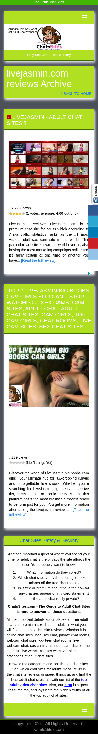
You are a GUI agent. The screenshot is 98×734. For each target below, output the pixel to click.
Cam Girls (56, 314)
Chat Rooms (58, 320)
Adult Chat (41, 308)
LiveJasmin (28, 117)
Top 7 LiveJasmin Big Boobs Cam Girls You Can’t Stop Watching (48, 296)
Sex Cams (55, 302)
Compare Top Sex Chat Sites (25, 28)
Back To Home (76, 94)
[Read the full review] (38, 260)
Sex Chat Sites (61, 326)
